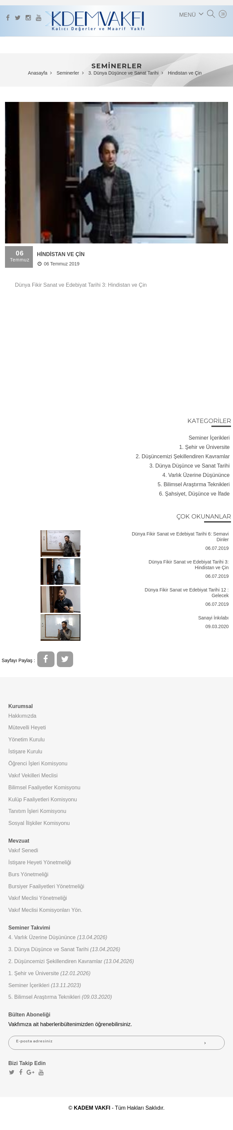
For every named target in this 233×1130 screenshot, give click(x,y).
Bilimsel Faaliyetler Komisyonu (44, 787)
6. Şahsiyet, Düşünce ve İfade (194, 494)
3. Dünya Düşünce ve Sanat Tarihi (123, 73)
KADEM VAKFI (92, 1108)
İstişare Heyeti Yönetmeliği (39, 862)
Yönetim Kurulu (26, 739)
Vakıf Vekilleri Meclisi (33, 775)
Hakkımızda (22, 716)
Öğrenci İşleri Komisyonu (37, 763)
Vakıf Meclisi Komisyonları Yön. (45, 910)
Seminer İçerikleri (209, 438)
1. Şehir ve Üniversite (204, 447)
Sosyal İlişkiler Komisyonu (39, 823)
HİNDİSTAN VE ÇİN (61, 254)
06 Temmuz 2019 (58, 263)
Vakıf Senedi (23, 850)
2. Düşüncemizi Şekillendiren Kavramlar (183, 456)
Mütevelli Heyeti (27, 727)
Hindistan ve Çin (185, 73)
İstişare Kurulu (25, 751)
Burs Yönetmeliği (28, 874)
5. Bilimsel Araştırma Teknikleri (194, 484)
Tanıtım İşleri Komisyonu (37, 811)
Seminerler (68, 73)
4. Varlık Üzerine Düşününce (196, 475)
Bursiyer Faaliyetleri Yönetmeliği (46, 886)
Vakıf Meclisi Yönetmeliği (37, 898)
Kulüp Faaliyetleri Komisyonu (42, 799)
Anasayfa (37, 73)
